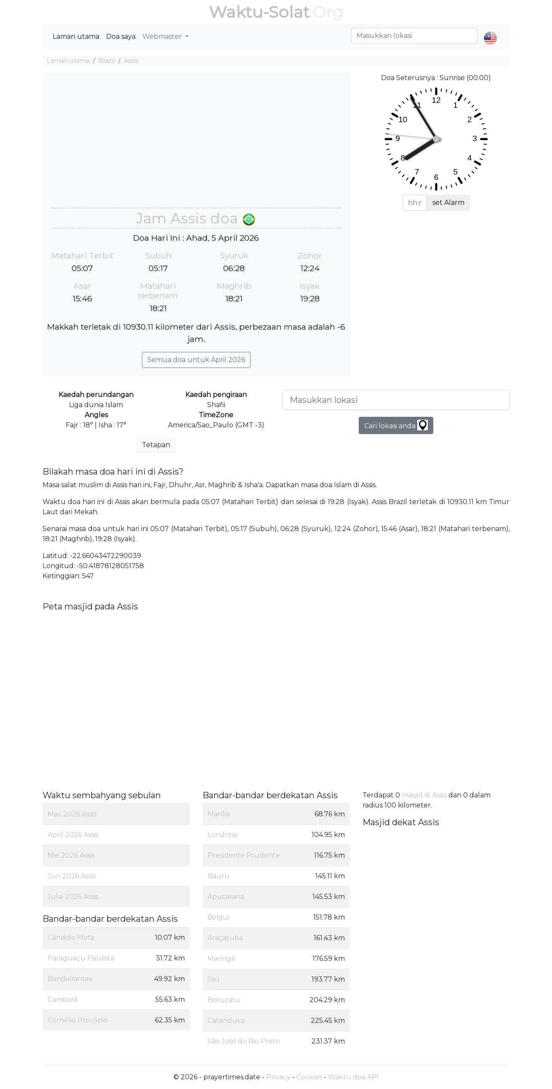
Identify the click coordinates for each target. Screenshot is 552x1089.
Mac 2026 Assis (72, 814)
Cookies (309, 1077)
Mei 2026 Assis (71, 855)
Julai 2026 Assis (73, 897)
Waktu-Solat (259, 12)
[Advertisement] (196, 145)
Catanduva (226, 1021)
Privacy (278, 1077)
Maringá (221, 959)
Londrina (222, 835)
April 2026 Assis (73, 835)
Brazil (107, 60)
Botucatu (224, 1000)
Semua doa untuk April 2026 (196, 360)
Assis (131, 60)
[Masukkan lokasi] (396, 400)
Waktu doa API (353, 1077)
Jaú (214, 979)
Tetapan (156, 445)
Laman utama (76, 36)
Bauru (218, 876)
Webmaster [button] (163, 36)
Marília (219, 814)
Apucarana (226, 897)
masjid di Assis (424, 795)
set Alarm (448, 202)
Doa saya (121, 36)
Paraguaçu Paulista (81, 958)
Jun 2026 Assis (72, 876)
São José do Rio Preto (244, 1041)
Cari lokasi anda (396, 425)
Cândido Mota (71, 937)
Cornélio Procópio (78, 1020)
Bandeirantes (70, 979)
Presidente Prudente (244, 855)
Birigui (218, 917)
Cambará (62, 999)
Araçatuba (225, 938)
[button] (490, 31)
